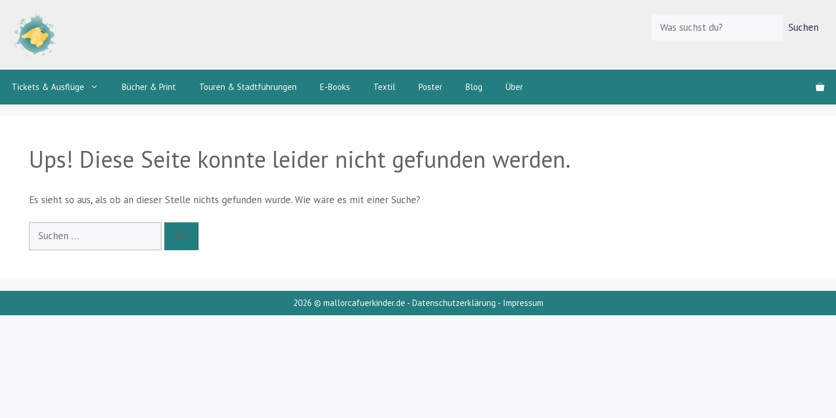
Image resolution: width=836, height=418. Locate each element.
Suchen (803, 27)
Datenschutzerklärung (454, 302)
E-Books (335, 86)
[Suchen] (181, 236)
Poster (430, 86)
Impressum (523, 302)
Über (514, 86)
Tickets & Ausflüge (61, 87)
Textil (384, 86)
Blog (474, 86)
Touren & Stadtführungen (248, 86)
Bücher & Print (149, 86)
